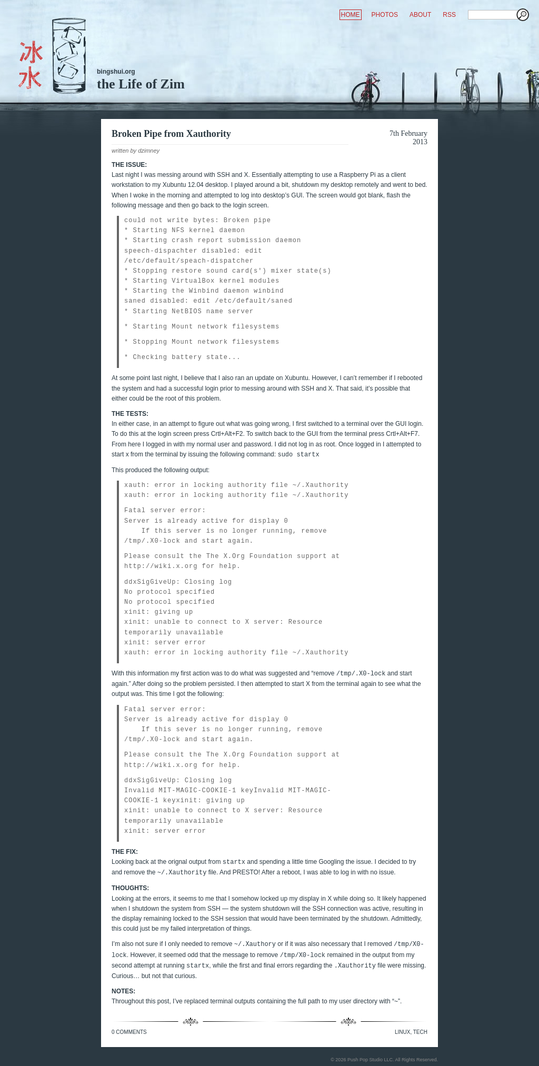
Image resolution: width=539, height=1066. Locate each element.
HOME (350, 14)
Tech (420, 1032)
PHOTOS (385, 14)
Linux (402, 1032)
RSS (449, 14)
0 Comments (129, 1032)
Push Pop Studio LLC (370, 1059)
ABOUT (420, 14)
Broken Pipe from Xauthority (171, 133)
